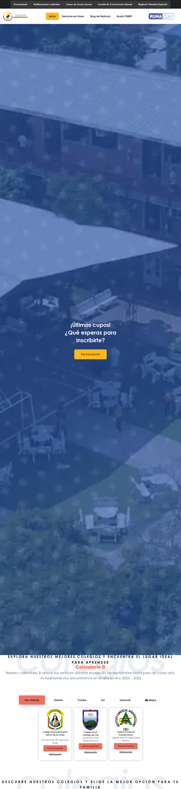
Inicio (52, 16)
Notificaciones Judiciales (47, 4)
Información (55, 754)
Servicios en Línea (73, 16)
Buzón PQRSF (124, 16)
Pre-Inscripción (90, 354)
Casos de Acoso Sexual (79, 4)
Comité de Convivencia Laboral (115, 4)
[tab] (32, 700)
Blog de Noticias (100, 16)
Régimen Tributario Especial (152, 4)
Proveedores (20, 4)
